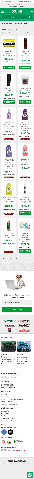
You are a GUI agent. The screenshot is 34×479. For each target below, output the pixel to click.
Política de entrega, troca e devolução (12, 399)
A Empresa (4, 394)
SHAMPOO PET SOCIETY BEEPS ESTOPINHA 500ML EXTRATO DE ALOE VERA (25, 126)
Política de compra (6, 401)
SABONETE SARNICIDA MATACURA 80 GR (9, 53)
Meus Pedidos (5, 413)
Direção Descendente (17, 29)
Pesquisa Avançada (6, 420)
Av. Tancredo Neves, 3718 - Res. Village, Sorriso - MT (23, 361)
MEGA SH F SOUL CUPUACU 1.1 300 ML (8, 235)
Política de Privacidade (7, 397)
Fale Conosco (5, 416)
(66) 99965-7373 (7, 357)
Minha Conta (5, 411)
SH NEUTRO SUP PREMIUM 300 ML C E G (9, 90)
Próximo (12, 32)
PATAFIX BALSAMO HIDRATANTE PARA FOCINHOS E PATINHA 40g (25, 237)
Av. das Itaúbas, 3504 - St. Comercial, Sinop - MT (8, 361)
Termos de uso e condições (9, 404)
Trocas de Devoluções (7, 418)
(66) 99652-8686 (22, 357)
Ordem (3, 29)
